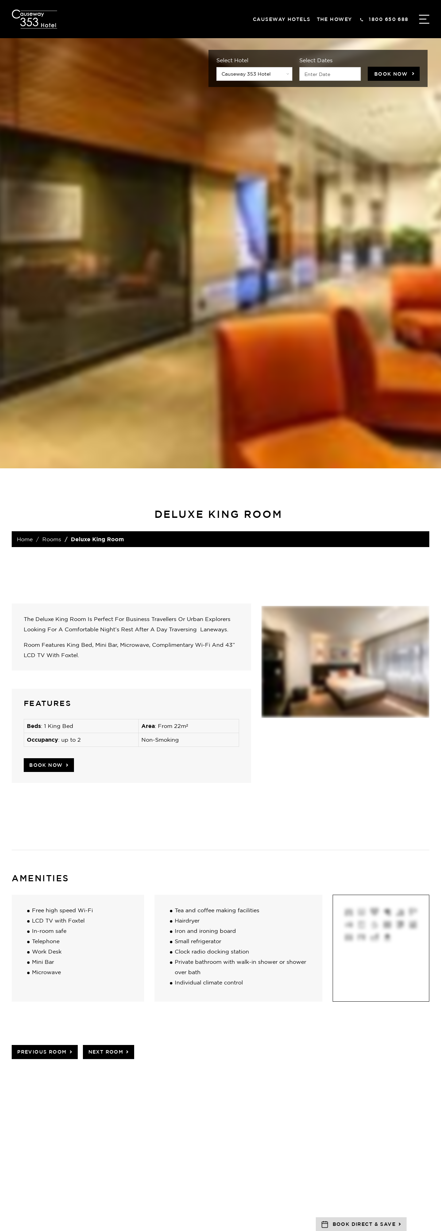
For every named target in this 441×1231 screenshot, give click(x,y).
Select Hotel (232, 60)
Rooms (51, 539)
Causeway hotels (282, 19)
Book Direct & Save (364, 1224)
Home (25, 539)
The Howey (334, 19)
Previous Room (41, 1051)
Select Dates (316, 60)
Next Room (105, 1051)
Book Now (391, 73)
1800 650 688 (388, 19)
